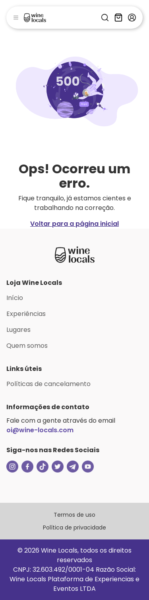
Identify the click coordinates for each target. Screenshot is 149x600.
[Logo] (35, 17)
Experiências (26, 313)
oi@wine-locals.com (40, 430)
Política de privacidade (74, 527)
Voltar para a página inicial (74, 223)
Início (14, 297)
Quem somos (27, 345)
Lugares (18, 329)
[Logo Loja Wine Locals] (75, 255)
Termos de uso (74, 515)
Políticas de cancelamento (48, 383)
